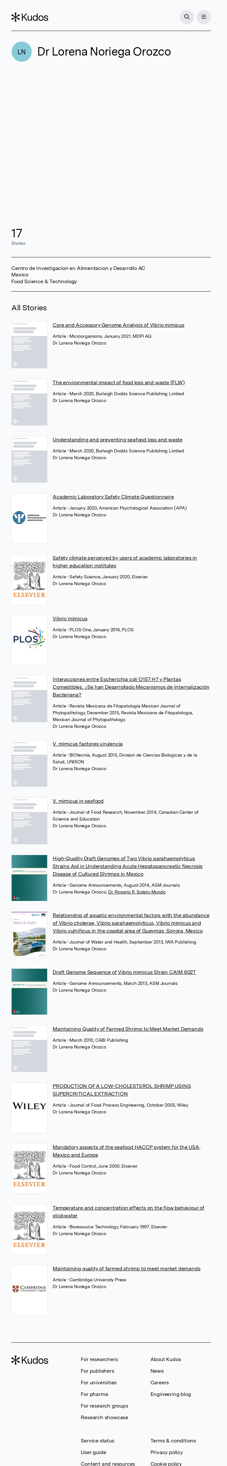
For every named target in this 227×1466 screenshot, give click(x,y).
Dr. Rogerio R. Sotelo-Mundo (137, 891)
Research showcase (104, 1417)
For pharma (94, 1394)
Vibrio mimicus (70, 618)
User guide (93, 1452)
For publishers (97, 1371)
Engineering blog (170, 1394)
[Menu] (204, 17)
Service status (97, 1441)
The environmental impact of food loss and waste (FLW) (118, 382)
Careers (159, 1382)
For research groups (104, 1406)
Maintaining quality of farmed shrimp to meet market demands (126, 1268)
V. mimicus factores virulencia (88, 744)
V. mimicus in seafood (78, 801)
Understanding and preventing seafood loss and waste (117, 440)
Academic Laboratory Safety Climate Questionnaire (113, 497)
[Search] (187, 17)
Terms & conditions (173, 1441)
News (157, 1371)
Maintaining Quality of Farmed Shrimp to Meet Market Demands (128, 1029)
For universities (99, 1382)
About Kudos (165, 1359)
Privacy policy (166, 1452)
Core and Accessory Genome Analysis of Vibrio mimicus (118, 325)
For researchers (99, 1359)
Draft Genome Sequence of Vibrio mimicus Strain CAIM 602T (124, 972)
